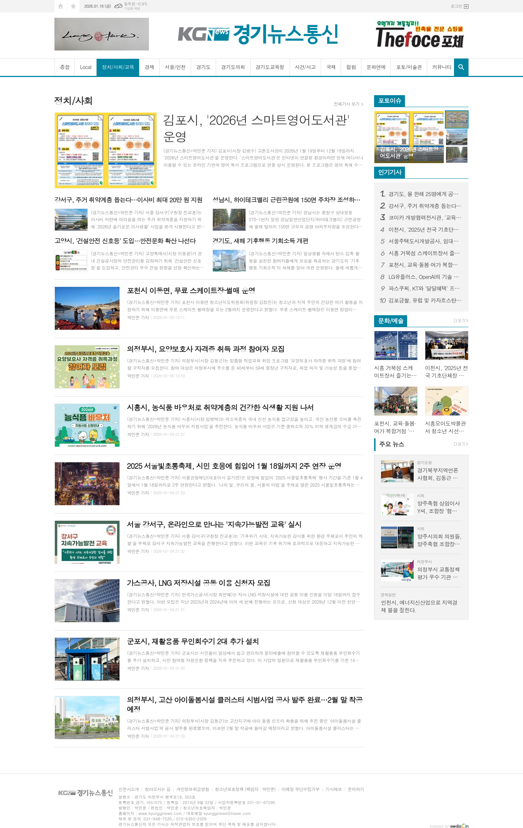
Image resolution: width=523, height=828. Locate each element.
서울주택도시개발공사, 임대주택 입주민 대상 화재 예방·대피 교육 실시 (426, 241)
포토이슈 (389, 100)
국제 (331, 66)
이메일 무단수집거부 (300, 789)
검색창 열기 (461, 67)
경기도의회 (233, 66)
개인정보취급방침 (192, 789)
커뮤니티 (441, 66)
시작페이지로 (60, 6)
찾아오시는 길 (157, 789)
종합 (64, 66)
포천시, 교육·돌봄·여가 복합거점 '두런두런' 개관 (426, 264)
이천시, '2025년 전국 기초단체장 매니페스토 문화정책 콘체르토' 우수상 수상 (426, 229)
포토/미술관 (409, 66)
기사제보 (333, 789)
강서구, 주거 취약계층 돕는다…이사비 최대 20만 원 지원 (426, 206)
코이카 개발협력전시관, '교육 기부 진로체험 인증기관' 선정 (426, 217)
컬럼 (351, 66)
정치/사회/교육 (118, 66)
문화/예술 (391, 320)
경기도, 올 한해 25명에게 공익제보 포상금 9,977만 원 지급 (426, 194)
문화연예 (376, 66)
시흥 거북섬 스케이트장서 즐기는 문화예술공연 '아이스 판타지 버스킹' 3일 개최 (426, 253)
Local (85, 66)
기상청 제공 (132, 8)
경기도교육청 (270, 66)
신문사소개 (128, 789)
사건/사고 (305, 66)
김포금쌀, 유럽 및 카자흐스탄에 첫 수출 (426, 300)
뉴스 (391, 444)
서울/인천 (175, 66)
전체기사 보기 (347, 104)
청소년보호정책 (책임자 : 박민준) (245, 789)
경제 (149, 66)
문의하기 (356, 789)
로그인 (456, 6)
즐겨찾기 (73, 6)
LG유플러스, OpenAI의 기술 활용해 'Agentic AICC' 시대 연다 (426, 276)
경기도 (203, 66)
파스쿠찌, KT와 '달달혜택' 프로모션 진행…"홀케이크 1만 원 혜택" (426, 288)
